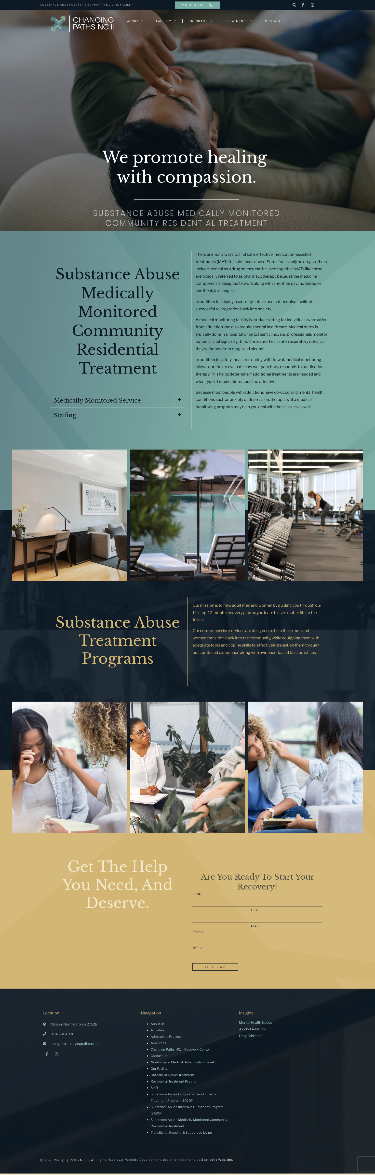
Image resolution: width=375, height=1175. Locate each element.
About (135, 21)
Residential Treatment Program (174, 1083)
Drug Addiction (250, 1037)
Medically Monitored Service (97, 402)
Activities (157, 1032)
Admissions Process (166, 1038)
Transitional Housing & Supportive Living (181, 1134)
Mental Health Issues (255, 1024)
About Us (158, 1025)
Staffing (65, 416)
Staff (154, 1089)
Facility (166, 21)
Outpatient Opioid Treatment (172, 1076)
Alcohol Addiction (253, 1030)
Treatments (239, 21)
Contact (273, 21)
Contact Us (159, 1057)
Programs (201, 21)
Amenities (158, 1044)
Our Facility (159, 1070)
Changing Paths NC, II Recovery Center (180, 1051)
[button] (294, 5)
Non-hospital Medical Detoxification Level (182, 1064)
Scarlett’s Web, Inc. (217, 1161)
